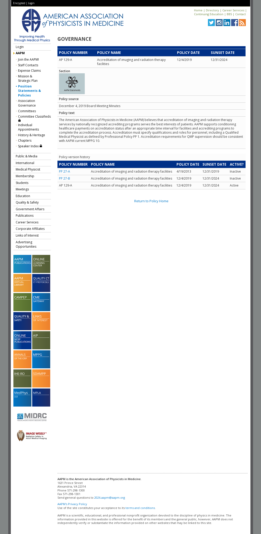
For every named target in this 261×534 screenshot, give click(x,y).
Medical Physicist (28, 169)
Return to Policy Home (151, 201)
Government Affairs (30, 209)
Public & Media (26, 156)
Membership (25, 176)
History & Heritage (31, 135)
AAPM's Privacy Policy (72, 504)
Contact (240, 14)
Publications (24, 215)
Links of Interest (27, 235)
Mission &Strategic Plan (28, 78)
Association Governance (27, 103)
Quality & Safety (27, 202)
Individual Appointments (28, 127)
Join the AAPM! (28, 59)
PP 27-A (64, 171)
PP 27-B (64, 178)
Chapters (24, 140)
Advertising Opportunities (26, 244)
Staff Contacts (28, 65)
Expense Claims (29, 70)
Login (31, 3)
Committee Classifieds (34, 118)
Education (23, 196)
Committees (27, 111)
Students (22, 183)
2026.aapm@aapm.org (109, 497)
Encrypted (19, 3)
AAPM (20, 53)
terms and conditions (140, 508)
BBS (229, 14)
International (25, 163)
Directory (212, 10)
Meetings (22, 189)
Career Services (233, 10)
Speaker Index (30, 146)
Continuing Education (208, 14)
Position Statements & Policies (29, 91)
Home (198, 10)
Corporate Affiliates (30, 228)
